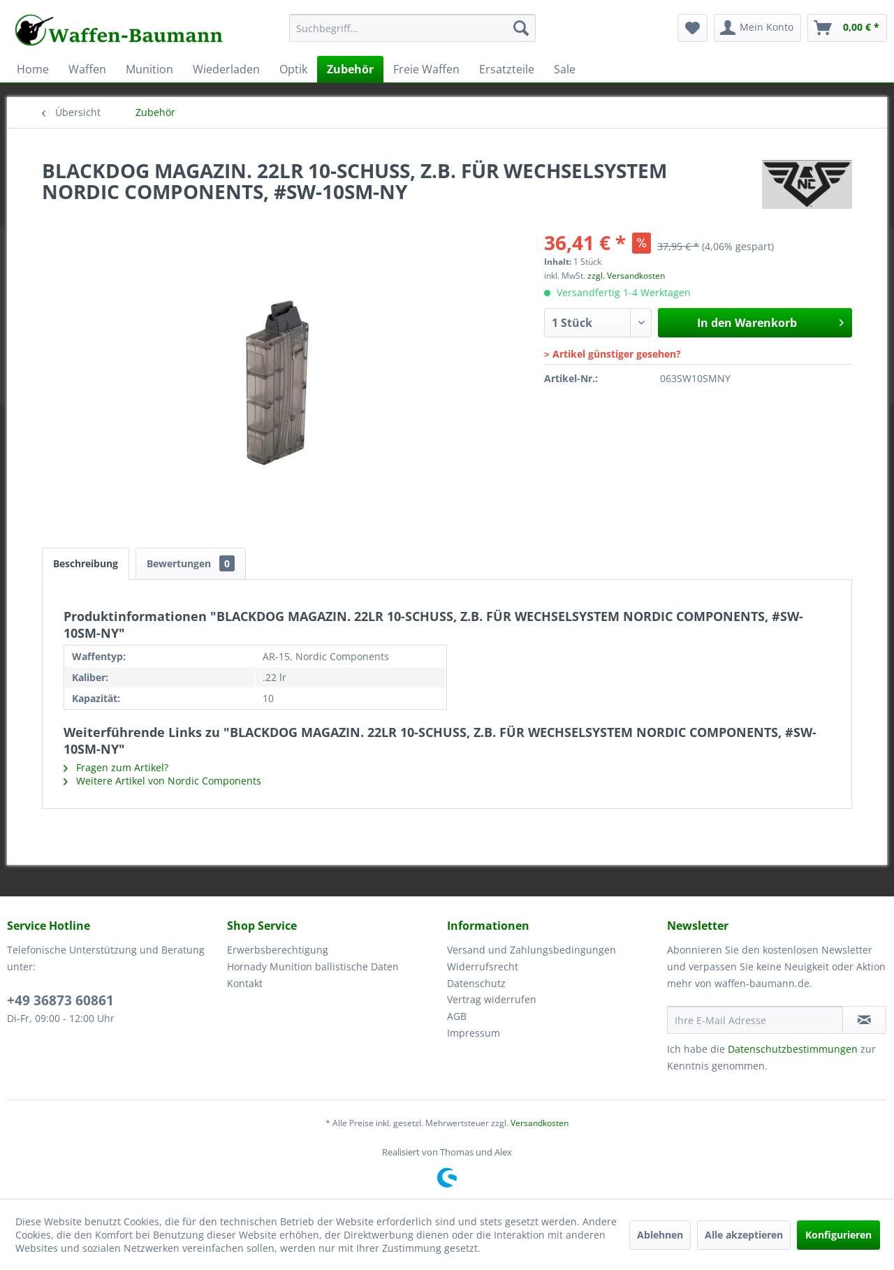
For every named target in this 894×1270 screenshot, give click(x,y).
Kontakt (245, 983)
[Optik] (293, 69)
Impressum (473, 1032)
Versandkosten (540, 1123)
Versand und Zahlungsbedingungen (531, 949)
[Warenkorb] (847, 28)
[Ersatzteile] (506, 69)
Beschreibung (85, 563)
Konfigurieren (838, 1234)
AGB (457, 1016)
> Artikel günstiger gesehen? (612, 353)
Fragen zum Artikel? (116, 767)
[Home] (33, 69)
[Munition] (149, 69)
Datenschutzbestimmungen (793, 1049)
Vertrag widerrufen (491, 999)
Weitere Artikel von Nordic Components (162, 780)
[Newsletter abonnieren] (864, 1020)
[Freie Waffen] (426, 69)
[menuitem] (412, 34)
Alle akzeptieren (744, 1234)
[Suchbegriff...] (412, 28)
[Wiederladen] (226, 69)
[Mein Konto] (757, 28)
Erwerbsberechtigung (277, 949)
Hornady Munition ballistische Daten (313, 966)
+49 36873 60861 (60, 1000)
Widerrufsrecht (482, 966)
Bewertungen (191, 563)
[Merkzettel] (692, 28)
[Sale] (564, 69)
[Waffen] (87, 69)
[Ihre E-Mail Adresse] (755, 1020)
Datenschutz (476, 983)
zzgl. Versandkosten (626, 276)
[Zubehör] (350, 69)
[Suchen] (521, 28)
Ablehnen (660, 1234)
